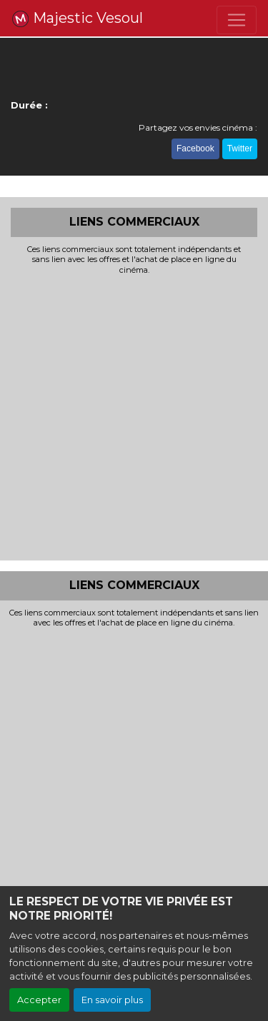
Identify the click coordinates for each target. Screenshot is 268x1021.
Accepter (39, 1000)
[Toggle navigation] (237, 20)
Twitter (239, 149)
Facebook (195, 149)
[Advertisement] (134, 416)
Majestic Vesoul (77, 18)
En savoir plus (112, 1000)
